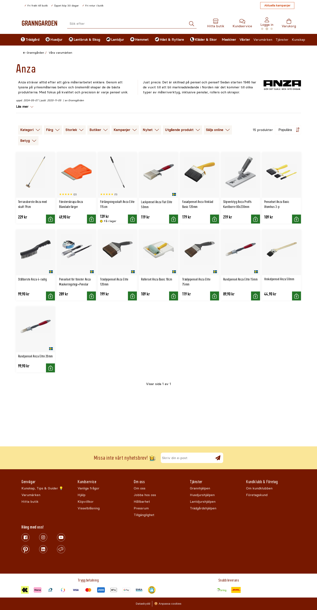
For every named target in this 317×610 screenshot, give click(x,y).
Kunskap (298, 40)
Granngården (35, 52)
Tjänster (282, 40)
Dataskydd (143, 603)
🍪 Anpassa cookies (167, 603)
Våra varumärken (60, 52)
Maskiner (229, 40)
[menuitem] (29, 40)
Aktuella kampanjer (277, 5)
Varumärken (262, 40)
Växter (244, 40)
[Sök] (191, 23)
